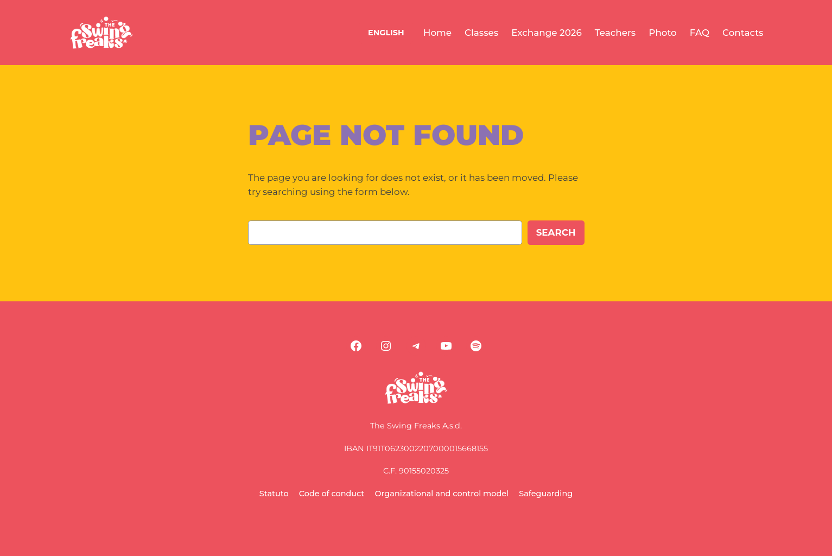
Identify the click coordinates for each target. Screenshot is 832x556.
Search (556, 232)
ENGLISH (386, 32)
